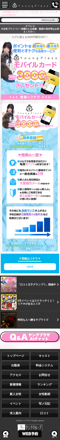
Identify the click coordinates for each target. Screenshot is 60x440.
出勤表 (15, 365)
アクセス (15, 375)
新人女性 (15, 394)
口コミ (44, 413)
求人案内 (15, 413)
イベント (15, 403)
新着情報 (15, 384)
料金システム (44, 365)
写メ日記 (44, 403)
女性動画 (44, 394)
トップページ (15, 355)
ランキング (44, 384)
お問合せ (44, 375)
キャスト (44, 355)
